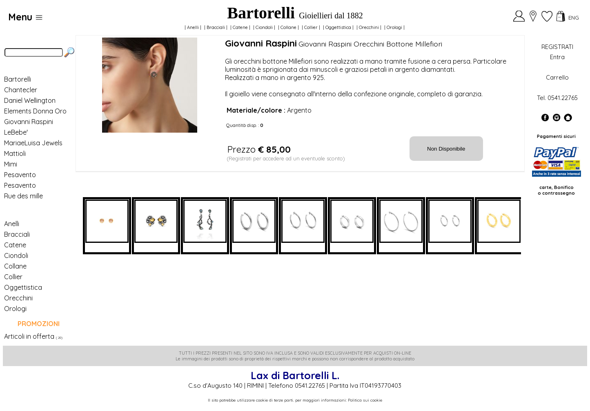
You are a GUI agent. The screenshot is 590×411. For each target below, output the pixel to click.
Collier (311, 27)
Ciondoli (264, 27)
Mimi (10, 164)
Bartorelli (17, 79)
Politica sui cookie (365, 400)
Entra (557, 57)
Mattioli (15, 153)
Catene (240, 27)
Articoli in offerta (29, 336)
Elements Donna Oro (35, 111)
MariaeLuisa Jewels (33, 143)
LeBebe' (16, 132)
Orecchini (369, 27)
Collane (288, 27)
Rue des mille (23, 196)
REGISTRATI (557, 47)
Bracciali (216, 27)
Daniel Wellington (30, 100)
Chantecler (20, 90)
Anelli (193, 27)
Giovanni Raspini (28, 122)
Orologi (394, 27)
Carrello (557, 77)
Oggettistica (338, 27)
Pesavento (20, 175)
